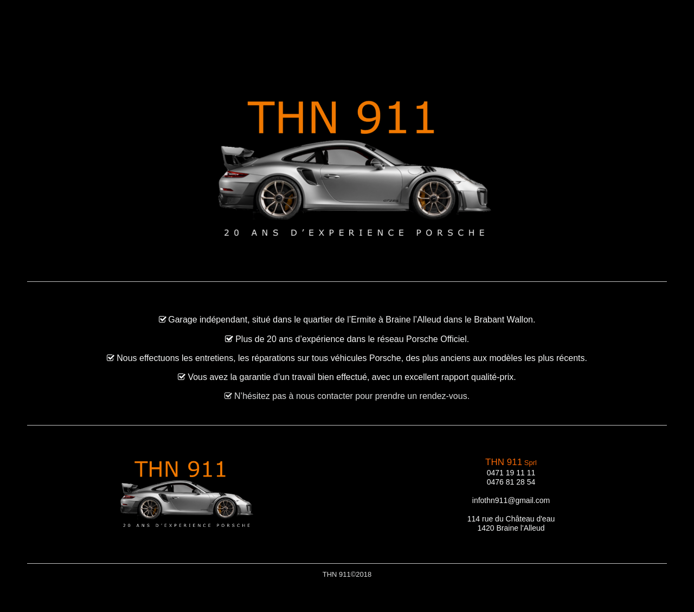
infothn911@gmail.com (511, 500)
